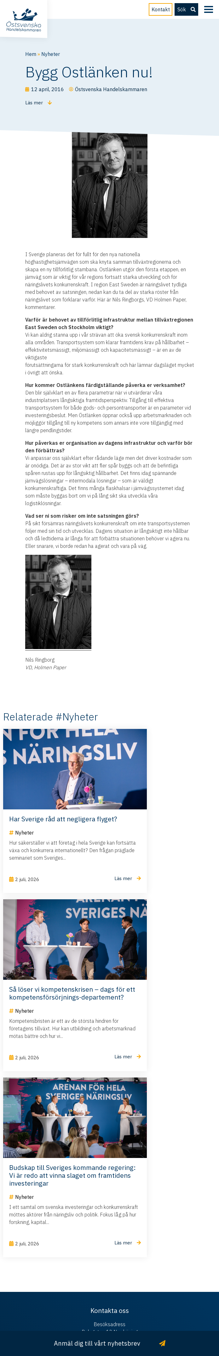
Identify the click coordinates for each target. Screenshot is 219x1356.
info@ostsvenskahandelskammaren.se (109, 1248)
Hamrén (125, 1313)
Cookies (166, 1306)
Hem (30, 54)
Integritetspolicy (135, 1306)
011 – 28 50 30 (109, 1268)
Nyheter (50, 54)
